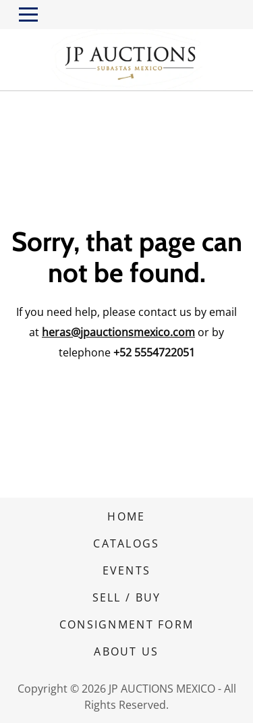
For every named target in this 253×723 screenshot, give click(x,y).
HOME (126, 516)
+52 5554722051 (154, 352)
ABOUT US (126, 651)
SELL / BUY (126, 597)
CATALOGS (126, 543)
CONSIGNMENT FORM (126, 624)
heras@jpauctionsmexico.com (118, 332)
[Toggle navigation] (28, 14)
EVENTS (127, 570)
